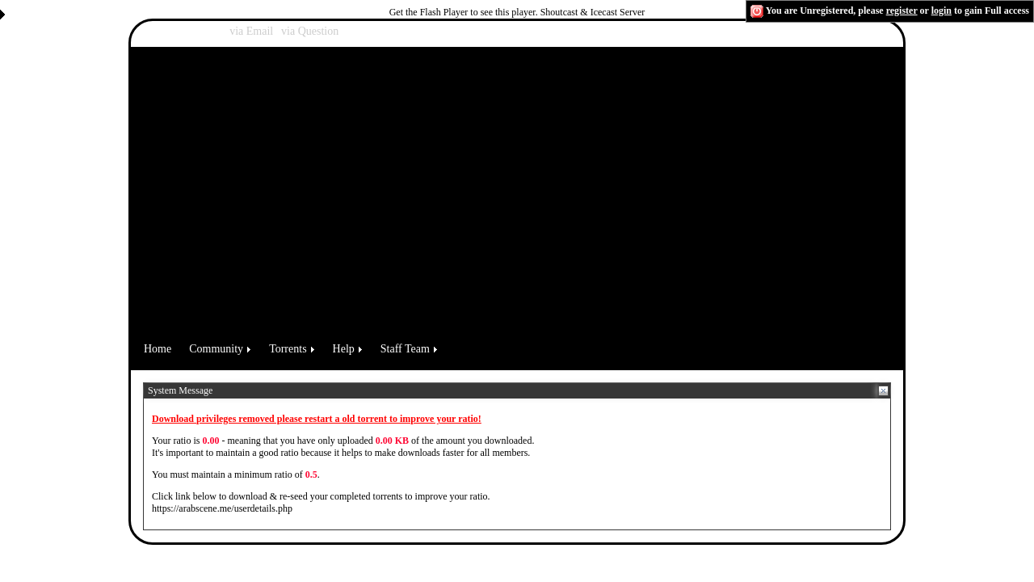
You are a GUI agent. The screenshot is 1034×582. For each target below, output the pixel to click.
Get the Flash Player (429, 12)
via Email (251, 31)
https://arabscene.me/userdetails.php (222, 508)
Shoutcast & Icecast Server (592, 12)
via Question (309, 31)
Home (157, 349)
